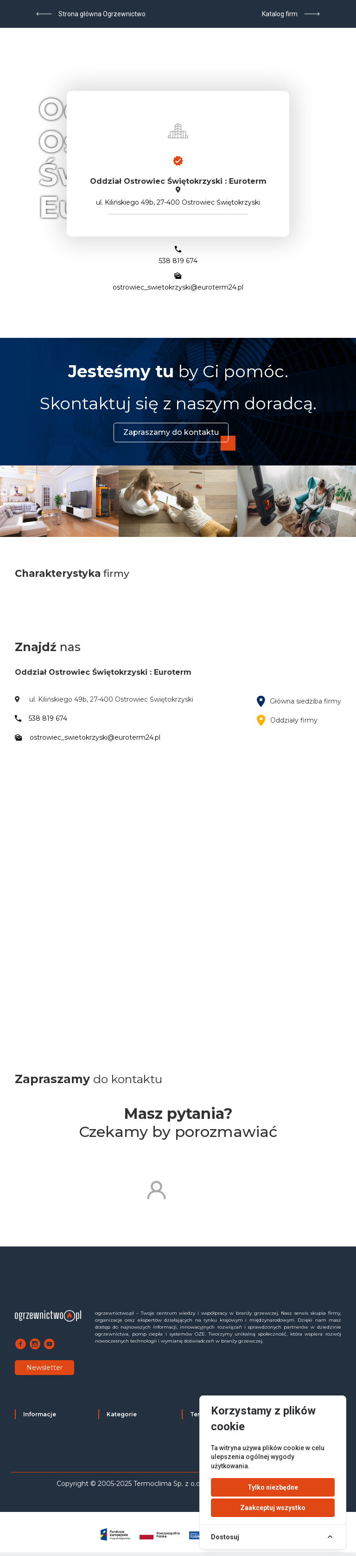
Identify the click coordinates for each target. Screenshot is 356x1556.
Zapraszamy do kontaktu (171, 432)
